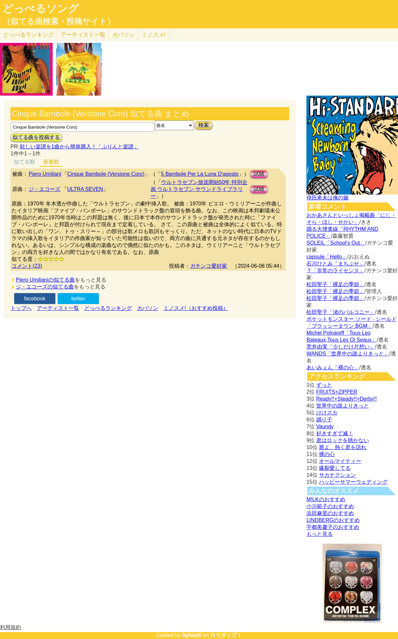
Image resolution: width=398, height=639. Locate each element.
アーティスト (83, 35)
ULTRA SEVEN (85, 189)
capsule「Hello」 (326, 256)
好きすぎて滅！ (334, 433)
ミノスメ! (154, 35)
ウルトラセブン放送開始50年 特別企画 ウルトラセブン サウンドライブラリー (199, 189)
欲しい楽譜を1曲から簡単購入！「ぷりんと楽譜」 (79, 146)
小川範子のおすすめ (330, 506)
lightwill (192, 635)
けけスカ (326, 412)
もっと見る (319, 534)
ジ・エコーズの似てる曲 (45, 286)
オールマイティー (340, 461)
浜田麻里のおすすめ (330, 513)
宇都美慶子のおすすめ (332, 527)
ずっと (324, 385)
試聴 (259, 174)
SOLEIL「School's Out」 (335, 243)
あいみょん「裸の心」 (332, 367)
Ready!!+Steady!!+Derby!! (346, 399)
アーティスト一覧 (58, 308)
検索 (203, 125)
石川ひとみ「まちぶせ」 (335, 263)
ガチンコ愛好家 (208, 266)
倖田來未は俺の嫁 (327, 197)
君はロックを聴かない (342, 440)
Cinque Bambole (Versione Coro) (106, 174)
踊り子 (324, 419)
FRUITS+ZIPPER (336, 392)
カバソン (123, 35)
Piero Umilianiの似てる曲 (45, 280)
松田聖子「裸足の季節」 (335, 284)
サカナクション (337, 475)
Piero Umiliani (45, 174)
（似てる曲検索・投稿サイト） (59, 21)
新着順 (51, 162)
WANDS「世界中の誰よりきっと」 (347, 353)
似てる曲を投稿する (36, 137)
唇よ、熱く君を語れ (342, 447)
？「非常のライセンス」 (335, 270)
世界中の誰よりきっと (342, 406)
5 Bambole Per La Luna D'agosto (200, 174)
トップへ (21, 308)
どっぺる (28, 35)
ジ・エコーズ (44, 189)
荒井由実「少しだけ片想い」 (340, 347)
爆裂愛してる (335, 468)
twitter (78, 298)
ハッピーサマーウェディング (353, 482)
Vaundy (325, 426)
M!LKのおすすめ (325, 499)
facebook (34, 298)
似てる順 (24, 162)
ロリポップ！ (226, 635)
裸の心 (327, 454)
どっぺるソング (41, 9)
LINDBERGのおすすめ (333, 520)
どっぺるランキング (108, 308)
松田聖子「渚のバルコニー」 (340, 312)
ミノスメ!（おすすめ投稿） (195, 308)
